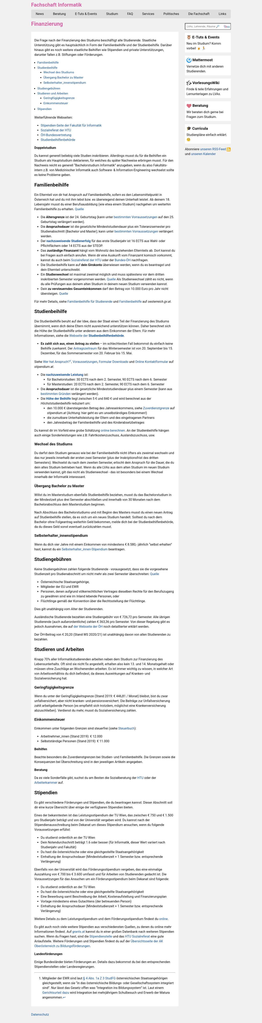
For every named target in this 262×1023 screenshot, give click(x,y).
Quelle (79, 209)
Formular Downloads (113, 362)
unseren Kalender (203, 154)
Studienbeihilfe (47, 68)
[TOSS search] (208, 26)
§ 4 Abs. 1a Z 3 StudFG (99, 978)
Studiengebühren (48, 88)
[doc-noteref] (70, 362)
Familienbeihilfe (48, 62)
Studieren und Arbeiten (52, 93)
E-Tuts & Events (86, 14)
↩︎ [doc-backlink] (64, 997)
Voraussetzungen (85, 362)
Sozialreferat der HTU (56, 130)
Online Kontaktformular (151, 362)
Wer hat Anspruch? (56, 362)
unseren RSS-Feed (215, 149)
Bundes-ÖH (123, 260)
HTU (140, 778)
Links (222, 14)
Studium (112, 14)
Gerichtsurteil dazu (55, 993)
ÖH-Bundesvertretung (56, 135)
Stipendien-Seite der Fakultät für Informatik (71, 125)
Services (148, 14)
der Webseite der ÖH (88, 626)
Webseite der (96, 336)
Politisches (171, 14)
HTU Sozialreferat (137, 936)
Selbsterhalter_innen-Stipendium (85, 549)
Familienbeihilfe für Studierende (89, 301)
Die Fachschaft (198, 14)
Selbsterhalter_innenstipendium (65, 82)
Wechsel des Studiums (59, 72)
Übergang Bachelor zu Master (63, 77)
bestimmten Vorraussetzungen (136, 217)
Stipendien (44, 109)
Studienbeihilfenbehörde (58, 140)
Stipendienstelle (100, 936)
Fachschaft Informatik (56, 5)
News (40, 14)
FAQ (130, 14)
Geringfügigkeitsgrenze (59, 98)
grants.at (78, 932)
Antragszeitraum (85, 348)
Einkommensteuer (56, 103)
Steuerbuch (126, 728)
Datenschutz (40, 1014)
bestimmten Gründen (56, 394)
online (163, 919)
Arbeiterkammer (45, 782)
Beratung (59, 14)
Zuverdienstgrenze (156, 408)
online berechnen (113, 430)
